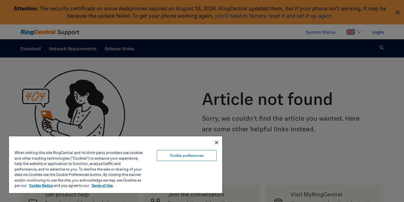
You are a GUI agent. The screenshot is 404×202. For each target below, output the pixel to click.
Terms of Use (102, 185)
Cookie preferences (186, 155)
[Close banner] (216, 142)
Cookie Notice (41, 185)
